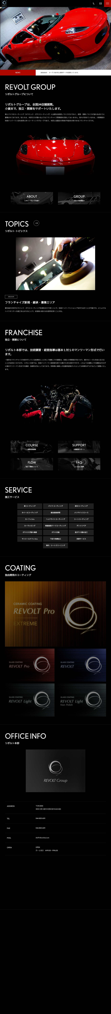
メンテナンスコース (81, 513)
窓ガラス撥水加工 (81, 533)
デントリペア (81, 526)
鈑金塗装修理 (55, 513)
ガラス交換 (55, 533)
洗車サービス (81, 539)
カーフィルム (29, 520)
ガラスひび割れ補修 (30, 533)
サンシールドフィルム (30, 539)
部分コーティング (81, 506)
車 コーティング (29, 506)
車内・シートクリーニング (55, 546)
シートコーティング (81, 520)
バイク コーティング (55, 506)
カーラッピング (29, 526)
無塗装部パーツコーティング (55, 526)
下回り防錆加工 (55, 539)
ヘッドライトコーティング (55, 520)
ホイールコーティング (30, 513)
